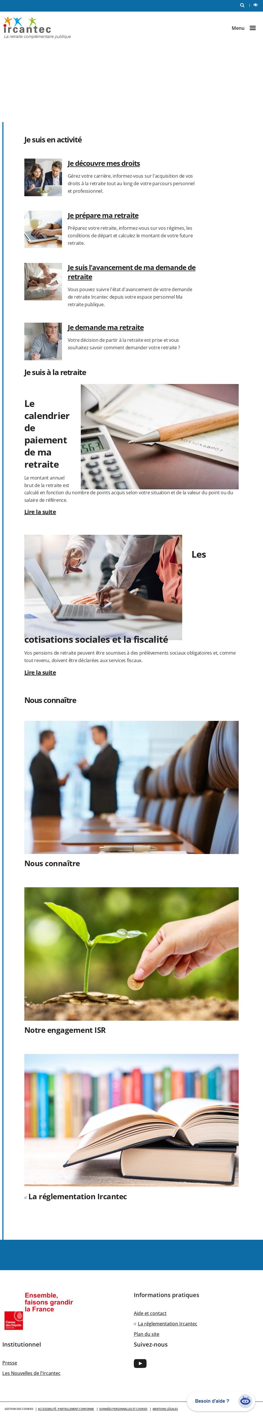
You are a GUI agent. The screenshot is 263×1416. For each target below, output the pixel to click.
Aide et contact (150, 1313)
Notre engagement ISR (65, 1030)
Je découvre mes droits (104, 163)
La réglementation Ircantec (77, 1196)
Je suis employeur (38, 103)
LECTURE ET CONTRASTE (257, 5)
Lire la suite (40, 512)
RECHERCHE (243, 4)
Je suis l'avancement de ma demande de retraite (132, 271)
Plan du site (146, 1334)
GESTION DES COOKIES (19, 1409)
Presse (9, 1363)
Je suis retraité (97, 80)
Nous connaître (97, 103)
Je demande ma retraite (106, 327)
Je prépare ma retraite (103, 215)
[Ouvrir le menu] (246, 28)
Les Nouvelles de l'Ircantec (31, 1373)
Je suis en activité (38, 80)
